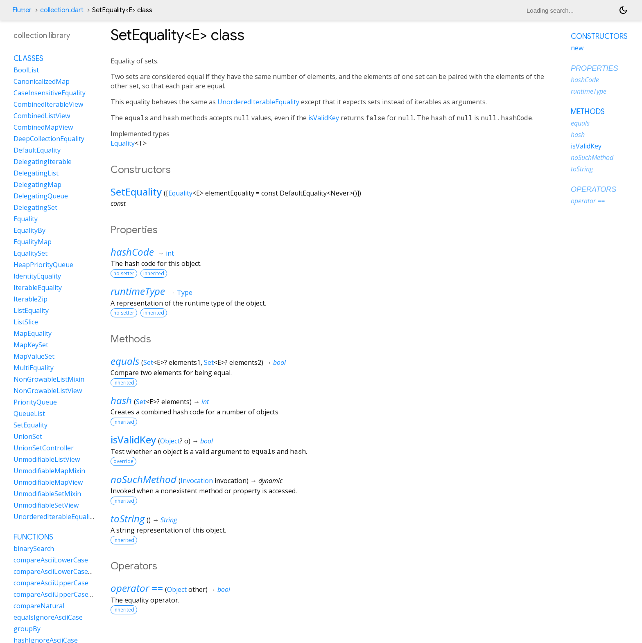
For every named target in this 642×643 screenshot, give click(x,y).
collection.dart (62, 10)
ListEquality (31, 310)
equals (125, 361)
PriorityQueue (35, 402)
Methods (588, 111)
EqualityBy (29, 230)
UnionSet (28, 436)
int (170, 253)
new (577, 47)
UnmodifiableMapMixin (49, 470)
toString (128, 518)
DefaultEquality (37, 150)
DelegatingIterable (43, 161)
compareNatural (39, 605)
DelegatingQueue (41, 195)
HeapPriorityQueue (43, 264)
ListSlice (26, 321)
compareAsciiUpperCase (51, 582)
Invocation (197, 480)
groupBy (27, 628)
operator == (137, 588)
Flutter (22, 10)
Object (170, 440)
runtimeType (138, 291)
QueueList (29, 413)
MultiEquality (34, 367)
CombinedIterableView (48, 104)
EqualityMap (33, 241)
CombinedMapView (43, 127)
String (168, 519)
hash (121, 400)
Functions (33, 537)
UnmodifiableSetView (46, 505)
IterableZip (30, 299)
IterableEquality (38, 287)
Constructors (599, 36)
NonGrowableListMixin (49, 379)
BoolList (26, 69)
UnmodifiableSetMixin (47, 493)
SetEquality (136, 191)
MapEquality (33, 333)
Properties (594, 68)
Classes (28, 58)
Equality (123, 143)
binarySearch (34, 548)
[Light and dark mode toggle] (623, 10)
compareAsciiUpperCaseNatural (63, 594)
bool (279, 362)
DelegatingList (36, 173)
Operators (593, 189)
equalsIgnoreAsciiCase (48, 617)
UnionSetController (44, 447)
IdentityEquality (37, 276)
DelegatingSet (35, 207)
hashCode (132, 252)
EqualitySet (30, 253)
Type (184, 292)
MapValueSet (34, 356)
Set (148, 362)
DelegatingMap (37, 184)
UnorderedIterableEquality (258, 101)
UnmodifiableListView (47, 459)
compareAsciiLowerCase (51, 559)
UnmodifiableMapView (48, 482)
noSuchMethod (143, 479)
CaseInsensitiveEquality (50, 92)
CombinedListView (42, 115)
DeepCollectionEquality (49, 138)
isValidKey (323, 117)
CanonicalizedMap (42, 81)
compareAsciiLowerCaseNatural (63, 571)
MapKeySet (31, 344)
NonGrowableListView (48, 390)
